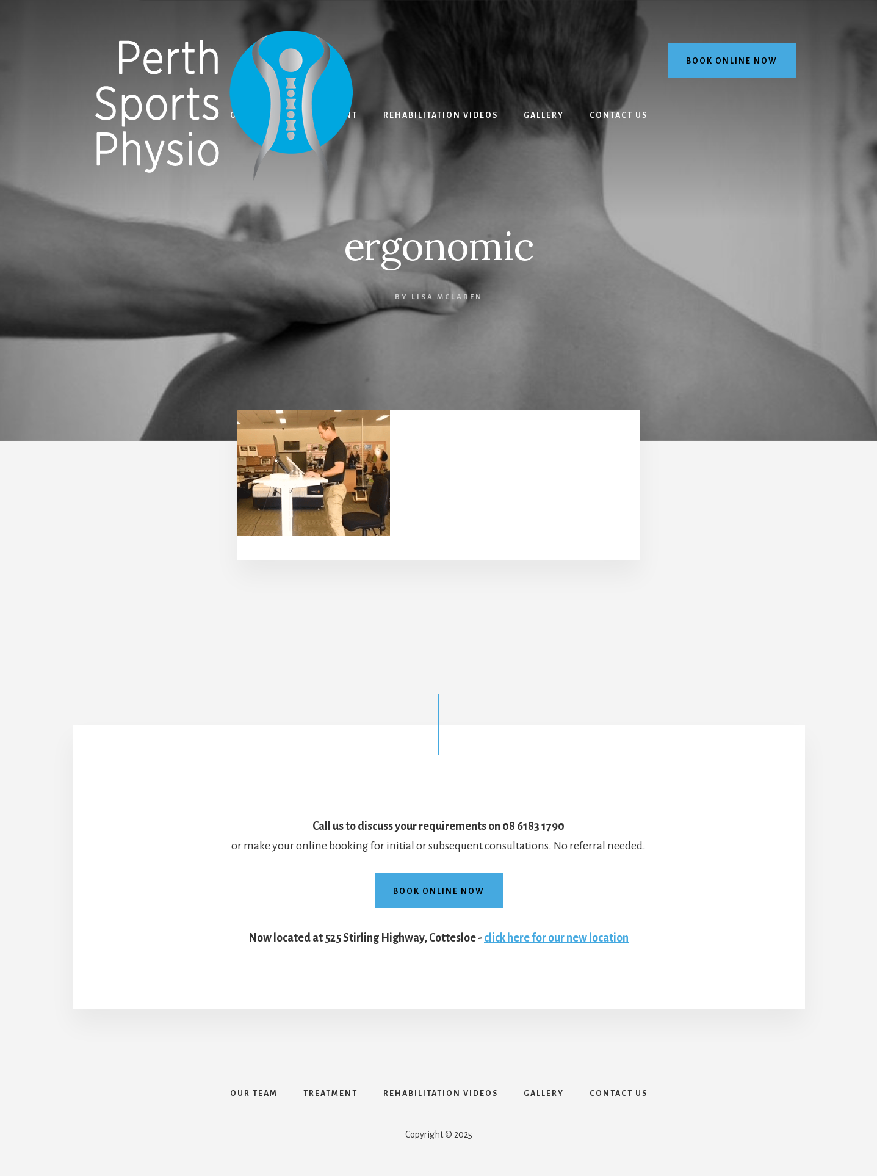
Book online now (732, 61)
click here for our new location (556, 938)
